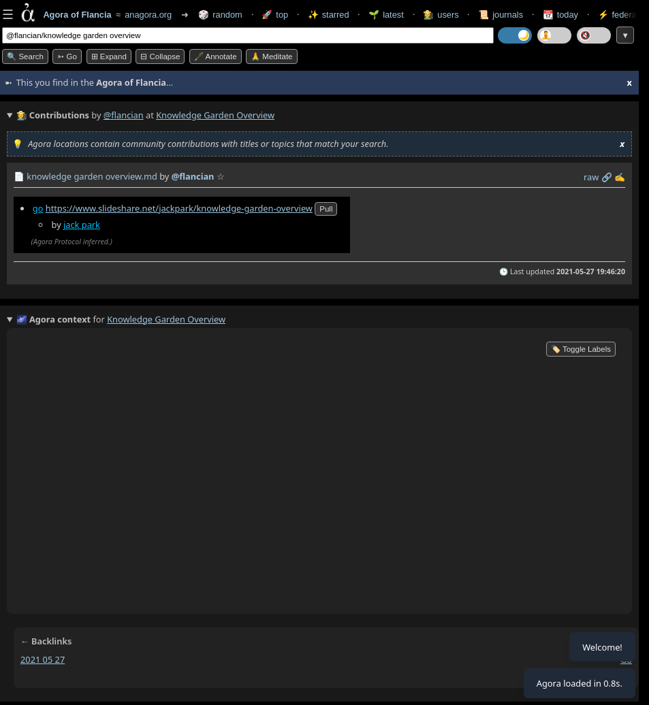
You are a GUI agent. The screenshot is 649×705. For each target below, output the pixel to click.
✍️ (619, 177)
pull (325, 209)
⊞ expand (109, 56)
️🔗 (606, 177)
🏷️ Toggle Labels (581, 349)
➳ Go (67, 56)
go (38, 208)
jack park (81, 224)
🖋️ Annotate (215, 56)
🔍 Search (25, 56)
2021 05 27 (42, 660)
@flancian (124, 115)
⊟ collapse (160, 56)
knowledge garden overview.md (92, 176)
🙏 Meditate (271, 56)
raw (591, 177)
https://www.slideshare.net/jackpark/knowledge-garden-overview (179, 208)
